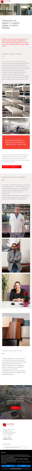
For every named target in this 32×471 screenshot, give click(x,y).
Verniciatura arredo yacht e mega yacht (12, 447)
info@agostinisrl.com (8, 439)
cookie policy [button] (11, 457)
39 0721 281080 (7, 437)
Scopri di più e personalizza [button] (16, 468)
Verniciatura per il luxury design (10, 449)
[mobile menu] (30, 2)
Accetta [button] (23, 465)
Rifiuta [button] (8, 465)
